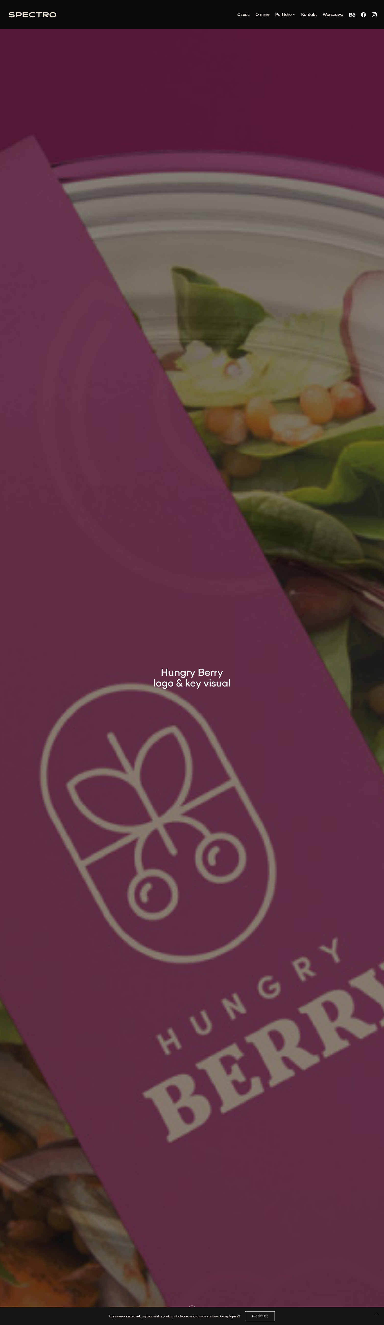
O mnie (262, 14)
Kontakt (309, 14)
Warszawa (333, 14)
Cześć (243, 14)
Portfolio (283, 14)
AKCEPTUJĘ (260, 1316)
